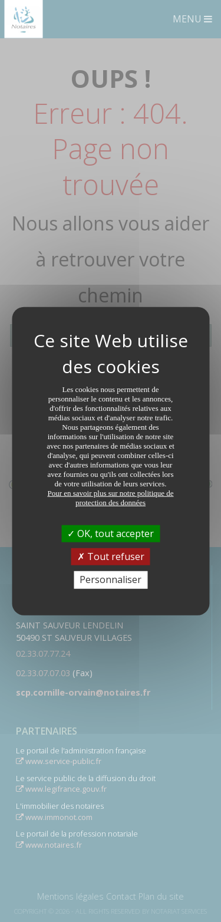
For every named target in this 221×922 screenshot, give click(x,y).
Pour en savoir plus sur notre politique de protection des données (110, 498)
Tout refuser (110, 556)
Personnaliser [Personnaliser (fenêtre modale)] (110, 579)
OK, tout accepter (110, 533)
